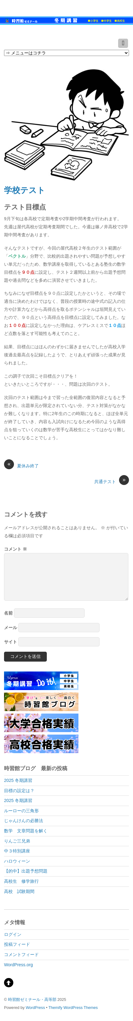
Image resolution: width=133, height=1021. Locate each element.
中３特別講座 (17, 850)
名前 (8, 613)
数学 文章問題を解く (25, 830)
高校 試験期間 (19, 891)
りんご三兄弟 (17, 841)
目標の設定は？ (19, 790)
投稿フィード (17, 944)
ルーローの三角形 (21, 810)
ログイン (12, 934)
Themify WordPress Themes (73, 1008)
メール (10, 627)
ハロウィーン (17, 861)
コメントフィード (21, 954)
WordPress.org (18, 964)
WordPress (35, 1008)
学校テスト (24, 190)
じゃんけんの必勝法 (23, 820)
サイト (10, 641)
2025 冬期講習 (18, 780)
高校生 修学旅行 (21, 881)
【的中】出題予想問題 (25, 871)
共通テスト (111, 481)
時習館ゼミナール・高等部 (32, 999)
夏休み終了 (21, 465)
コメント (15, 549)
